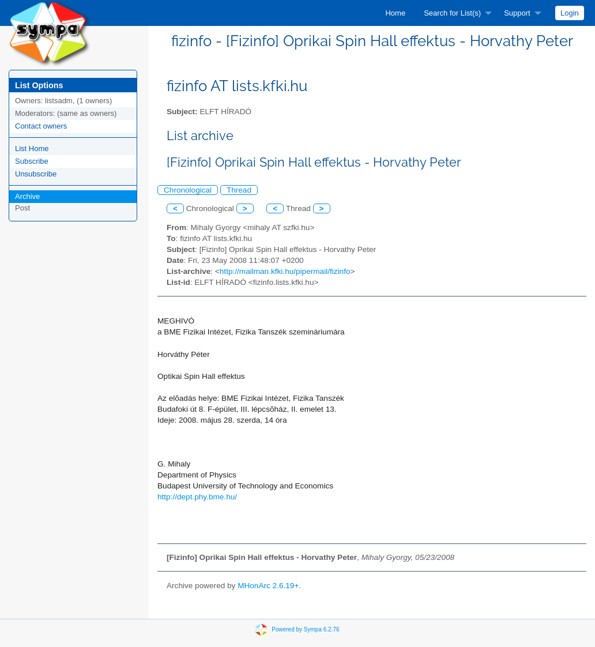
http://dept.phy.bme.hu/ (197, 496)
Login (569, 13)
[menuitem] (395, 13)
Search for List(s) (452, 13)
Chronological (188, 190)
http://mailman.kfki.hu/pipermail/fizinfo (285, 271)
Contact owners (41, 126)
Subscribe (31, 161)
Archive (27, 196)
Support (517, 13)
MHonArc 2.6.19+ (268, 585)
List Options (39, 85)
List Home (32, 148)
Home (395, 13)
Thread (239, 190)
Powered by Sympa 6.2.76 (305, 629)
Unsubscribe (36, 174)
